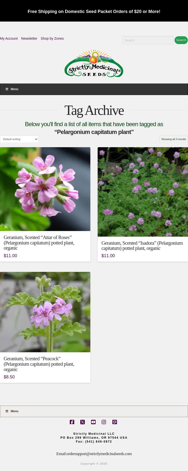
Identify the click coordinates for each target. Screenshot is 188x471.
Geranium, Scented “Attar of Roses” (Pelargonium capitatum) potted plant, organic (39, 243)
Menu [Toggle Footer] (11, 411)
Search (181, 40)
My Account (9, 38)
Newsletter (29, 38)
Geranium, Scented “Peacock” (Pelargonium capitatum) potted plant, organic (39, 364)
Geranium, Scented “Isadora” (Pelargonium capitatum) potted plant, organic (142, 245)
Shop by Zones (52, 38)
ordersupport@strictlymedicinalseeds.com (99, 453)
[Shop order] (19, 139)
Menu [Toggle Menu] (11, 89)
